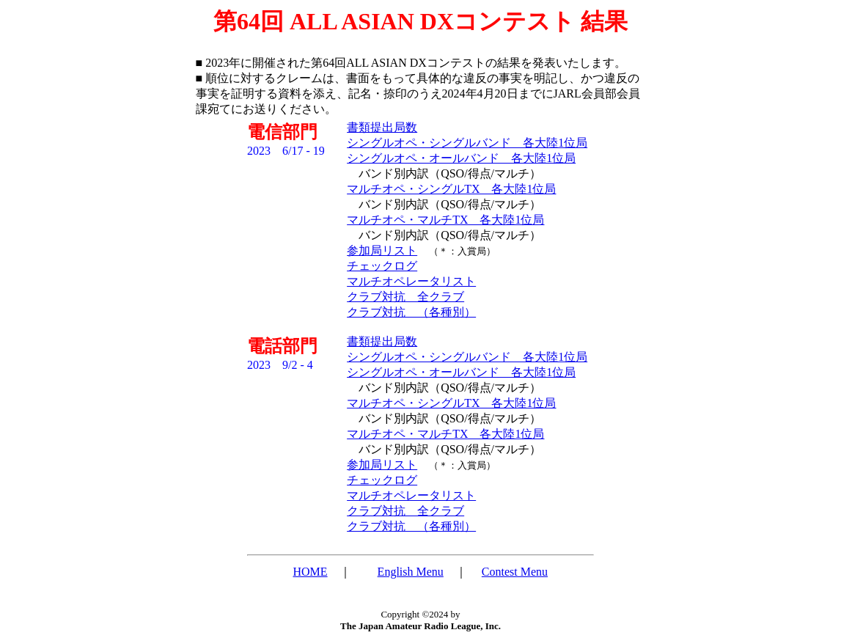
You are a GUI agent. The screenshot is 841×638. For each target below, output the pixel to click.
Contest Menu (515, 571)
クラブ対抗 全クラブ (405, 296)
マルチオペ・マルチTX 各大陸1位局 (445, 219)
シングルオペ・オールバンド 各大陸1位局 (461, 158)
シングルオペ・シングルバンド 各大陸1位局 (467, 142)
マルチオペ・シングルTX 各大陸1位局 (451, 189)
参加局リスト (382, 250)
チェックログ (382, 266)
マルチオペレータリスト (411, 281)
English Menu (411, 571)
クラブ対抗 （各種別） (411, 312)
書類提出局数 (382, 127)
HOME (310, 571)
